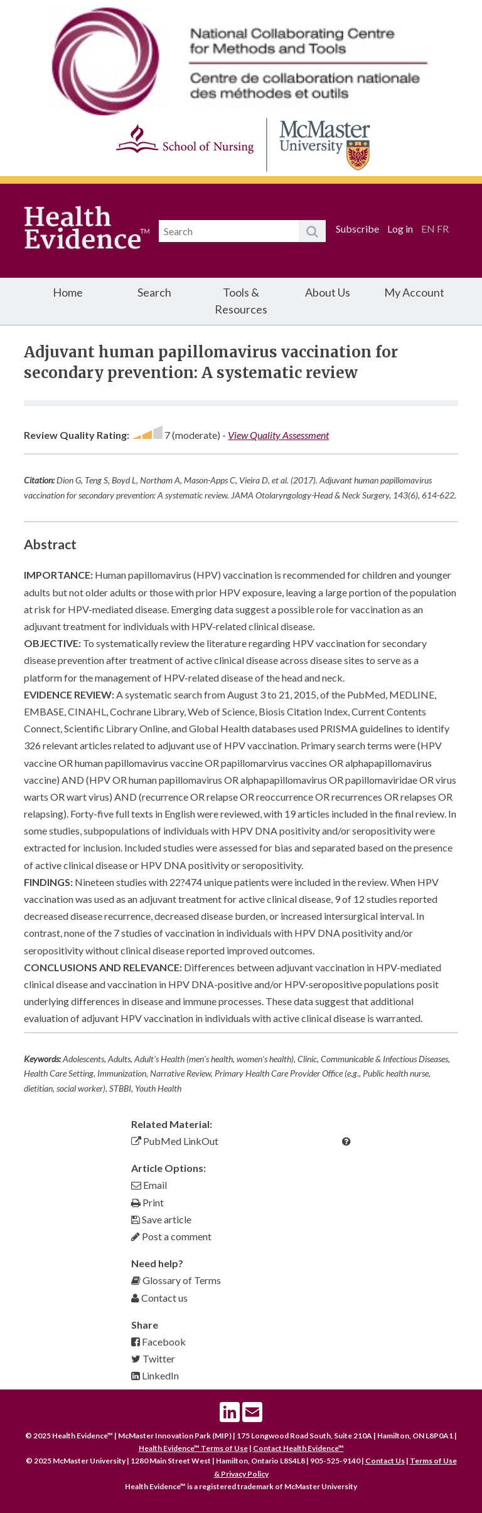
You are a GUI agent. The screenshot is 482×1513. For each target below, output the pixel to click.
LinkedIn (155, 1375)
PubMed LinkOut (174, 1141)
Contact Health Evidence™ (298, 1448)
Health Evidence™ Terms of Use (193, 1448)
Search (154, 292)
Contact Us (385, 1460)
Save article (161, 1219)
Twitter (153, 1358)
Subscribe (357, 229)
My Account (414, 292)
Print (147, 1202)
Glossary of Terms (176, 1280)
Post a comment (171, 1236)
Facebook (158, 1341)
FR (443, 229)
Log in (400, 229)
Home (68, 292)
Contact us (159, 1298)
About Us (327, 292)
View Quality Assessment (278, 435)
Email (149, 1185)
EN (428, 229)
